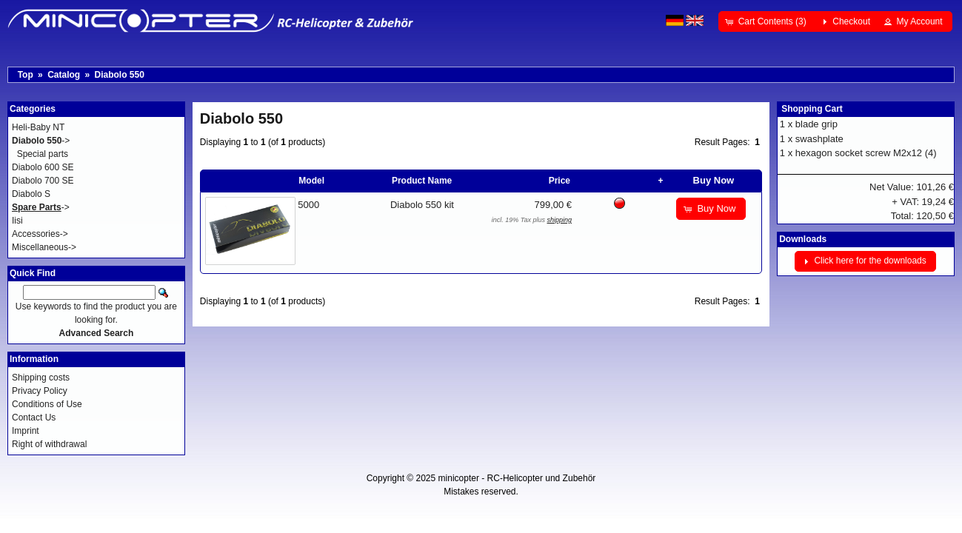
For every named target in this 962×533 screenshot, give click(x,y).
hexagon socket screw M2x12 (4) (866, 152)
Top (25, 75)
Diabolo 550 (119, 75)
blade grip (816, 124)
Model (311, 180)
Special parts (42, 154)
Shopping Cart (812, 109)
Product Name (422, 180)
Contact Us (34, 417)
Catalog (63, 75)
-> (41, 140)
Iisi (17, 220)
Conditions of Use (47, 404)
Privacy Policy (39, 391)
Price (559, 180)
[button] (766, 21)
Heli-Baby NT (38, 127)
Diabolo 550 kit (422, 204)
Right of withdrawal (49, 444)
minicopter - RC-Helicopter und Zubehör (517, 478)
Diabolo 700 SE (42, 180)
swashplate (819, 138)
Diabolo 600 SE (42, 167)
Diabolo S (31, 194)
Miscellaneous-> (44, 247)
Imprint (25, 431)
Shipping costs (41, 377)
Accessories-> (40, 234)
